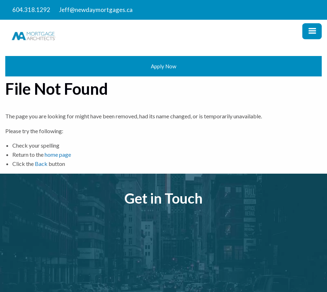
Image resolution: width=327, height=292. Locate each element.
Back (41, 163)
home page (58, 154)
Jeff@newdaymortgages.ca (96, 9)
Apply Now (163, 66)
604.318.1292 (31, 9)
